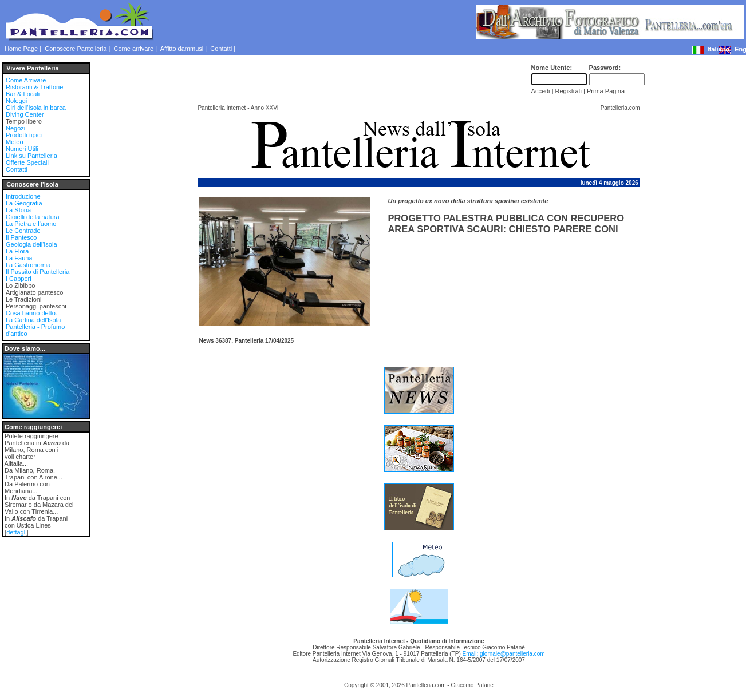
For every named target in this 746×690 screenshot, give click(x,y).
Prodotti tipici (24, 135)
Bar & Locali (23, 93)
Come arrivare (134, 48)
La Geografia (24, 203)
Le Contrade (23, 230)
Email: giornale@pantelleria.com (503, 654)
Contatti (221, 48)
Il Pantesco (21, 237)
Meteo (14, 141)
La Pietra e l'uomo (31, 223)
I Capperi (18, 278)
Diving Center (25, 114)
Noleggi (16, 100)
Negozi (15, 128)
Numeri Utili (22, 148)
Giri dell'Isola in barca (36, 107)
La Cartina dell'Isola (33, 319)
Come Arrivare (26, 80)
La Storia (18, 210)
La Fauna (19, 258)
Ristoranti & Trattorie (34, 87)
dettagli (16, 532)
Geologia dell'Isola (31, 244)
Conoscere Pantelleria (75, 48)
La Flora (17, 251)
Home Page (21, 48)
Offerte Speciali (27, 162)
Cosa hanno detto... (33, 313)
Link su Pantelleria (31, 155)
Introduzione (23, 196)
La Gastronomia (28, 264)
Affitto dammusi (182, 48)
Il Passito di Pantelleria (37, 271)
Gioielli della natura (33, 216)
